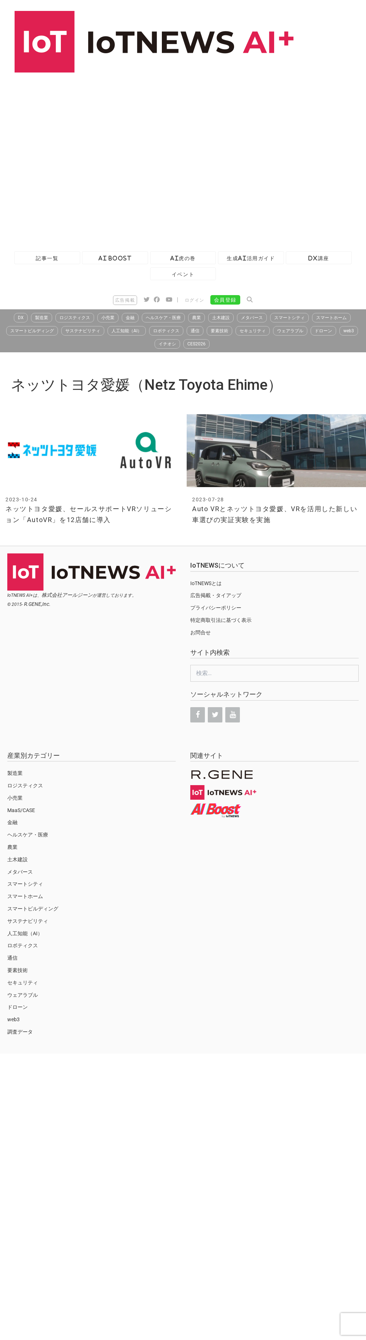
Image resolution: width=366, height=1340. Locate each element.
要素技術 (219, 330)
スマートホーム (331, 317)
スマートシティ (289, 317)
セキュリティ (253, 330)
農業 (196, 317)
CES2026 (196, 343)
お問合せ (200, 632)
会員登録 (225, 300)
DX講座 (318, 258)
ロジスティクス (74, 317)
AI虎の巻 (183, 258)
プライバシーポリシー (215, 608)
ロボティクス (166, 330)
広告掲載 (125, 300)
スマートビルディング (32, 330)
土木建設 (221, 317)
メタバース (252, 317)
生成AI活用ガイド (251, 258)
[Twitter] (215, 714)
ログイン (195, 300)
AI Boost (115, 258)
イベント (183, 274)
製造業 (41, 317)
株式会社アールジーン (67, 595)
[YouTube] (232, 714)
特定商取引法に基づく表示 (221, 620)
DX (21, 317)
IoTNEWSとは (206, 583)
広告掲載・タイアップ (215, 595)
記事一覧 (47, 258)
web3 (348, 330)
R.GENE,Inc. (37, 604)
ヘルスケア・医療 (163, 317)
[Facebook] (197, 714)
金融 (130, 317)
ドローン (323, 330)
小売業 (107, 317)
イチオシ (167, 343)
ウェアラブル (290, 330)
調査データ (20, 1032)
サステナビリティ (82, 330)
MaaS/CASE (21, 810)
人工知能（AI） (127, 330)
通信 (195, 330)
